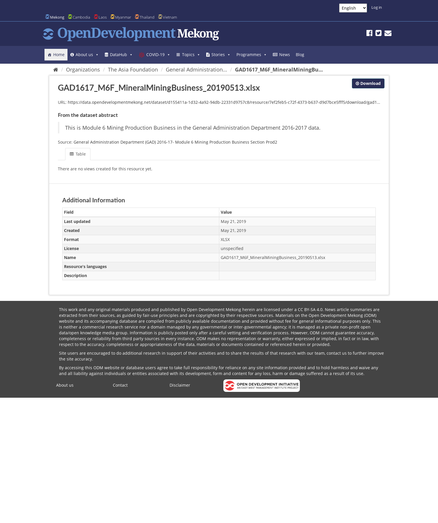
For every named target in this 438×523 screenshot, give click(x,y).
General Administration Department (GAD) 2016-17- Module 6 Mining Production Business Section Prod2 (175, 142)
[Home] (55, 69)
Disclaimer (180, 385)
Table (78, 154)
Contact (120, 385)
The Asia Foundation (133, 69)
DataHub (121, 54)
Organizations (83, 69)
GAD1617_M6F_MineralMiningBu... (279, 69)
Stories (221, 54)
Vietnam (170, 17)
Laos (103, 17)
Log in (376, 7)
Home (59, 54)
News (284, 54)
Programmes (251, 54)
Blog (300, 54)
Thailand (147, 17)
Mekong (57, 17)
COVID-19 (158, 54)
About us (87, 54)
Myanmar (123, 17)
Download (368, 83)
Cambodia (81, 17)
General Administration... (196, 69)
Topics (191, 54)
